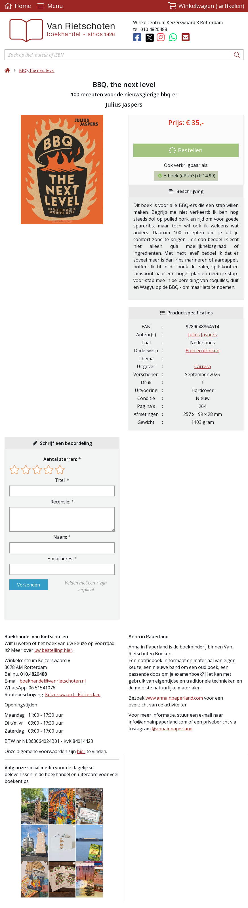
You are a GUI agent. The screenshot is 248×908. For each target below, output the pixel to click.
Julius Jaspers (202, 334)
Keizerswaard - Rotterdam (72, 694)
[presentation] (45, 606)
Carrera (202, 366)
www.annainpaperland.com (174, 698)
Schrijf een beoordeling (66, 443)
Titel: (60, 480)
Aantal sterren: (60, 459)
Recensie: (60, 502)
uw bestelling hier (53, 650)
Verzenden (28, 585)
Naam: (60, 537)
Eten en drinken (202, 350)
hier (81, 751)
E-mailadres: (60, 558)
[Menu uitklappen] (49, 6)
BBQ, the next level (36, 70)
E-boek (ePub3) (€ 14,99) (186, 176)
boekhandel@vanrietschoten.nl (53, 681)
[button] (206, 6)
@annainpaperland (172, 728)
